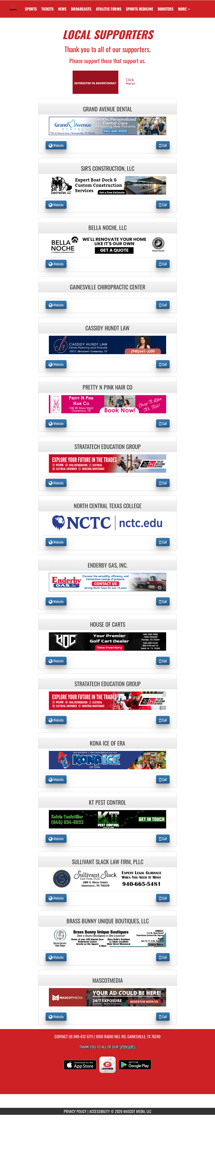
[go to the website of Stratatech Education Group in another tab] (107, 463)
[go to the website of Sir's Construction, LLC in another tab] (107, 184)
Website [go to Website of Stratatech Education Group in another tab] (56, 482)
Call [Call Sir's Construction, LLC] (163, 204)
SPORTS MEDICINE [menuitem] (139, 9)
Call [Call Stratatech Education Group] (163, 482)
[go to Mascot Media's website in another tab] (107, 81)
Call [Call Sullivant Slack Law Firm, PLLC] (163, 897)
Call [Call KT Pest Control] (163, 838)
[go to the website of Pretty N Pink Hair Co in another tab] (107, 403)
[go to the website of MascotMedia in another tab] (107, 996)
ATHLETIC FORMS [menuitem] (108, 9)
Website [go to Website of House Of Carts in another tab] (56, 660)
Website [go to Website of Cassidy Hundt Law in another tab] (56, 364)
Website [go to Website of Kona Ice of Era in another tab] (56, 779)
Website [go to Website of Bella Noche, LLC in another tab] (56, 263)
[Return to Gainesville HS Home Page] (13, 6)
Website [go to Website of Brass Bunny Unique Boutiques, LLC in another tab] (56, 957)
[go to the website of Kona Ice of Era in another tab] (107, 759)
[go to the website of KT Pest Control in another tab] (107, 818)
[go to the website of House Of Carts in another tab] (107, 640)
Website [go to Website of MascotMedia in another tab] (56, 1016)
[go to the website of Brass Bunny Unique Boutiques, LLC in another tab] (107, 937)
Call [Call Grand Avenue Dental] (163, 145)
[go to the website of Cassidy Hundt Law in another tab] (107, 344)
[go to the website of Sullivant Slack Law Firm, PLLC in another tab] (107, 878)
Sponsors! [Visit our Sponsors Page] (127, 1047)
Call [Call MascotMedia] (163, 1016)
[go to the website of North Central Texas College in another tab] (107, 522)
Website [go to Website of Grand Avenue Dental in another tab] (56, 145)
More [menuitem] (184, 9)
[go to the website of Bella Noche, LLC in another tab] (107, 244)
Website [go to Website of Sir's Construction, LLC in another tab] (56, 204)
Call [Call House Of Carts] (163, 660)
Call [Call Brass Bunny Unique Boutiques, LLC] (163, 957)
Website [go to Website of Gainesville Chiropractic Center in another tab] (56, 304)
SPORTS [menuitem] (31, 9)
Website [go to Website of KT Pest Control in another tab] (56, 838)
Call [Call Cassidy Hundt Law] (163, 364)
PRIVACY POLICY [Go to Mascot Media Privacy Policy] (75, 1111)
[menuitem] (47, 8)
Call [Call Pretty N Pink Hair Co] (163, 423)
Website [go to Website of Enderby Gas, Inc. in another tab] (56, 601)
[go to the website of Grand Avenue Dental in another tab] (107, 125)
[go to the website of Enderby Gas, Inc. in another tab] (107, 581)
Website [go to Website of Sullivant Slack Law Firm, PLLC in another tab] (56, 897)
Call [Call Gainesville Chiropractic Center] (163, 304)
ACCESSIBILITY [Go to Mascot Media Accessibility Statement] (99, 1111)
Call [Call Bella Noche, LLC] (163, 263)
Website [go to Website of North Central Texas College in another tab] (56, 541)
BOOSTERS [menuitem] (165, 9)
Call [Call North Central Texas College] (163, 541)
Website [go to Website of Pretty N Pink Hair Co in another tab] (56, 423)
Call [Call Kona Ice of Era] (163, 779)
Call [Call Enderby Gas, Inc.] (163, 601)
